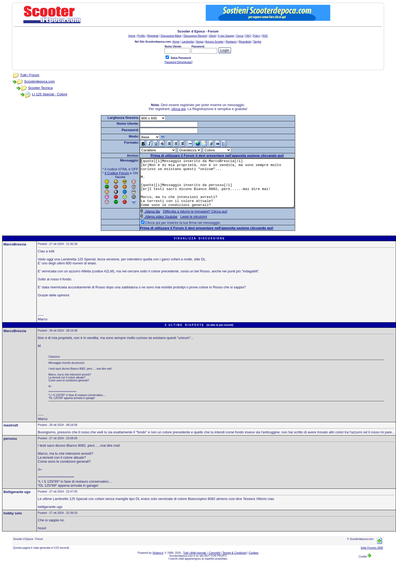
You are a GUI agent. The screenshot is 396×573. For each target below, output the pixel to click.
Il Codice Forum (107, 173)
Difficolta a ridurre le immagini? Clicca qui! (186, 221)
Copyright (214, 562)
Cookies (253, 562)
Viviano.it (157, 562)
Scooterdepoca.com (39, 81)
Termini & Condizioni (234, 562)
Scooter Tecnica (40, 88)
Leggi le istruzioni (184, 226)
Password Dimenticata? (178, 62)
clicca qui (178, 109)
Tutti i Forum (29, 75)
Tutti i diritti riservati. (195, 562)
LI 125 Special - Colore (49, 94)
